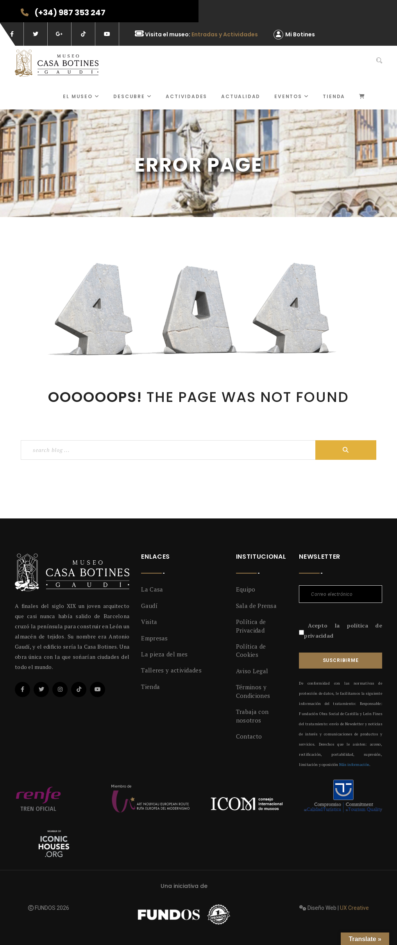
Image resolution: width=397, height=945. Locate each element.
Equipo (246, 589)
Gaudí (149, 606)
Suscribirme (341, 660)
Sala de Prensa (256, 606)
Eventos (291, 96)
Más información (354, 764)
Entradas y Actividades (224, 34)
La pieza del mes (164, 654)
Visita (149, 622)
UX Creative (354, 908)
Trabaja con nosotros (252, 716)
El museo (81, 96)
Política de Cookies (251, 650)
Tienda (334, 96)
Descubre (132, 96)
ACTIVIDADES (186, 96)
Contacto (249, 736)
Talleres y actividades (171, 670)
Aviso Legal (252, 671)
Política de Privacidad (251, 626)
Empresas (154, 638)
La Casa (152, 589)
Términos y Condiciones (253, 691)
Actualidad (240, 96)
